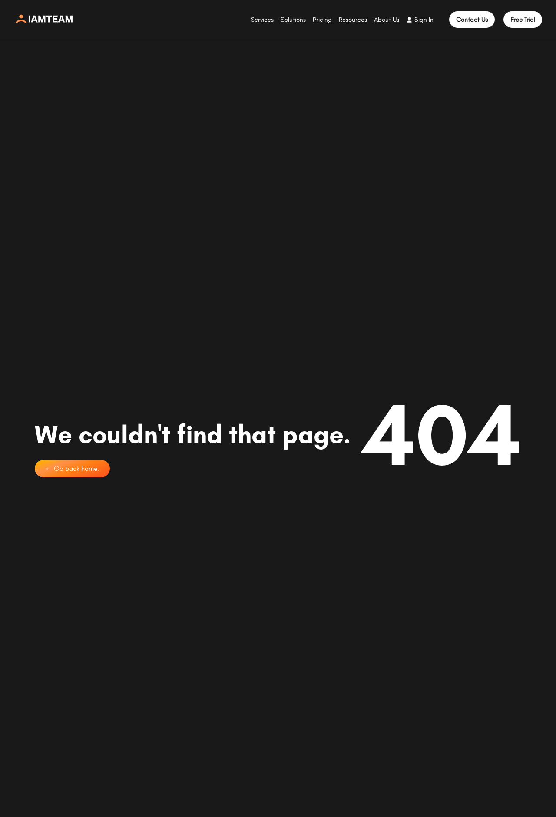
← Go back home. (72, 468)
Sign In (424, 19)
